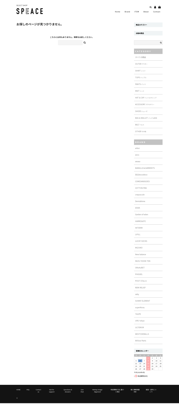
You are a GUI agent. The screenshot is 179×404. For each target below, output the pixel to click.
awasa (137, 162)
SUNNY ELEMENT (142, 301)
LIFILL (137, 235)
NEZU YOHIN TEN (142, 261)
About (146, 12)
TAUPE (138, 314)
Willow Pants (140, 341)
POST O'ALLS (141, 281)
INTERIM (139, 228)
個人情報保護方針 (135, 391)
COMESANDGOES (142, 182)
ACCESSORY (144, 105)
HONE (18, 390)
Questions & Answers (68, 391)
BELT (139, 125)
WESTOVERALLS (142, 334)
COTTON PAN (141, 188)
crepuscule (140, 195)
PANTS (140, 85)
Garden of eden (141, 215)
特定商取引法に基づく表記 (117, 391)
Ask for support (51, 391)
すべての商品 (140, 58)
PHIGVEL (139, 275)
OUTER (141, 64)
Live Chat (82, 391)
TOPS (140, 78)
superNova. (140, 308)
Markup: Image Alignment (97, 391)
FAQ (28, 390)
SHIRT (140, 71)
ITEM (137, 12)
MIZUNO (138, 248)
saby (137, 294)
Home (119, 12)
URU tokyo (140, 321)
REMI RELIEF (140, 288)
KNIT (139, 91)
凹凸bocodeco (141, 175)
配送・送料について (151, 391)
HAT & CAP (145, 98)
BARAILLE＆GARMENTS (145, 168)
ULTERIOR (139, 328)
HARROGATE (140, 221)
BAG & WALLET (146, 118)
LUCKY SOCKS (141, 241)
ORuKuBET (140, 268)
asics (137, 155)
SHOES (141, 111)
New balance (140, 255)
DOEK (137, 208)
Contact (157, 12)
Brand (128, 12)
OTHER (140, 132)
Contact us (38, 391)
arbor (137, 148)
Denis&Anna (140, 202)
